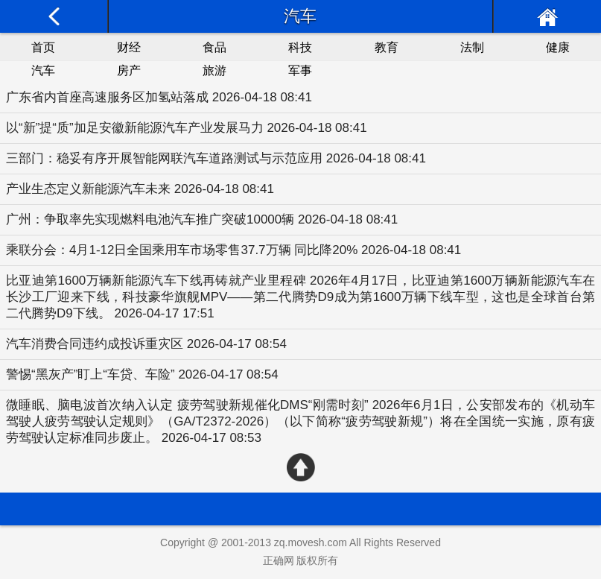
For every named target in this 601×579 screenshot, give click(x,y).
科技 (300, 47)
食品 (214, 47)
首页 (43, 47)
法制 (472, 47)
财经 (129, 47)
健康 (558, 47)
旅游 (214, 70)
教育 (386, 47)
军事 (300, 70)
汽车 (43, 70)
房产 (129, 70)
